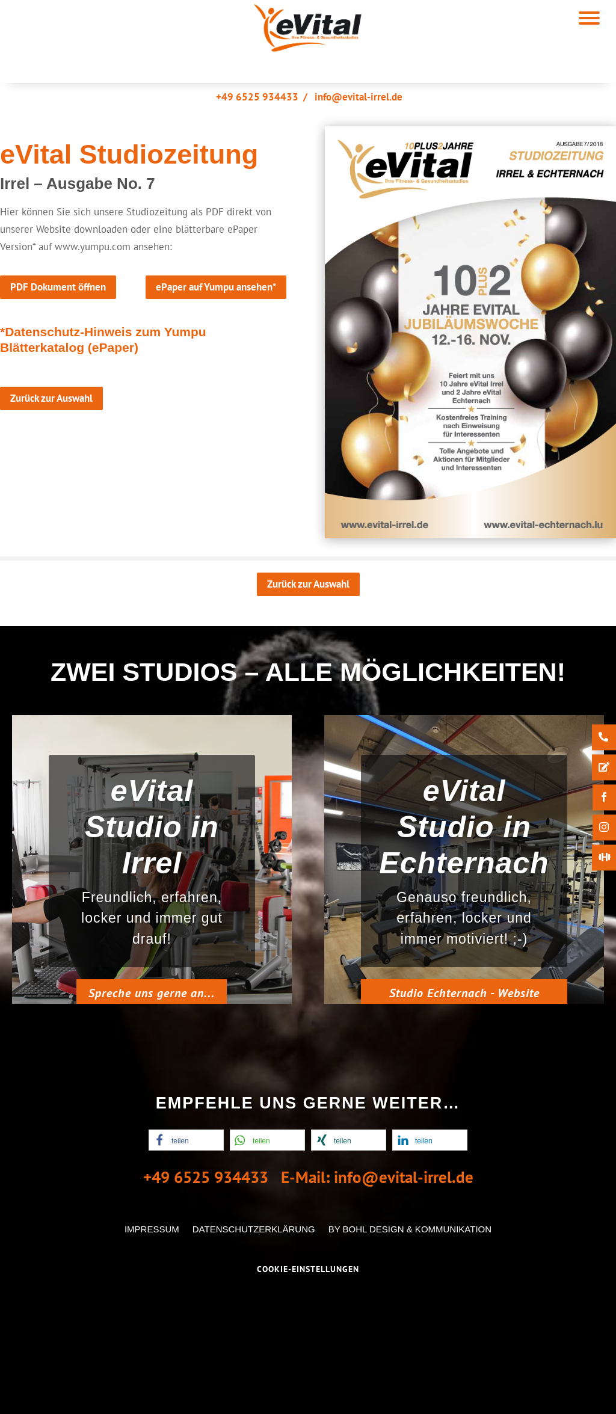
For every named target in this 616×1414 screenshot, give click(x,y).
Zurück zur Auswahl (51, 398)
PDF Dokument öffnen (58, 287)
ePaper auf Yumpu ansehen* (216, 287)
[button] (186, 1140)
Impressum (152, 1229)
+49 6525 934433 (257, 96)
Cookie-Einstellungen (308, 1269)
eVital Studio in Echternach (464, 840)
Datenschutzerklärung (253, 1229)
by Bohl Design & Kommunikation (409, 1229)
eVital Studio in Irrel (152, 840)
